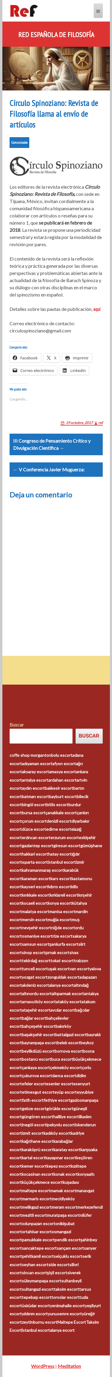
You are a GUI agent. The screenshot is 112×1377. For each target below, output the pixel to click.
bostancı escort (36, 1059)
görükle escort (59, 1108)
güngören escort (37, 1116)
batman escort (35, 796)
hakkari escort (35, 854)
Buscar (17, 724)
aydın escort (33, 788)
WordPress (42, 1366)
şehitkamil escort (38, 1256)
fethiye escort (57, 1100)
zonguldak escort (63, 977)
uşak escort (59, 968)
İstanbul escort (36, 1330)
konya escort (60, 903)
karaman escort (36, 878)
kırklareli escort (64, 895)
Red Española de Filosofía (56, 34)
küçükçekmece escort (42, 1182)
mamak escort (63, 1190)
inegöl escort (34, 1124)
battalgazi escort (71, 1034)
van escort (79, 968)
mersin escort (34, 919)
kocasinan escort (37, 1174)
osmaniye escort (37, 936)
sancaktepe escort (39, 1248)
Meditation (69, 1366)
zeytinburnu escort (39, 1322)
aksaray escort (35, 771)
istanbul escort (62, 862)
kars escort (60, 878)
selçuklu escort (68, 1256)
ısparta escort (35, 862)
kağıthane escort (38, 1141)
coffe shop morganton (30, 755)
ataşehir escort (36, 1010)
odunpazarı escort (38, 1223)
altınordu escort (37, 993)
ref (100, 422)
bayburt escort (63, 796)
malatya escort (35, 911)
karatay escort (66, 1149)
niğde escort (63, 927)
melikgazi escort (37, 1207)
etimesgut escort (38, 1092)
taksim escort (66, 1289)
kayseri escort (35, 886)
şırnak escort (57, 952)
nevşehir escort (36, 927)
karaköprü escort (37, 1149)
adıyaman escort (37, 763)
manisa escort (62, 911)
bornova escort (69, 1051)
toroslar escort (65, 1297)
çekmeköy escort (66, 1067)
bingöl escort (34, 804)
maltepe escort (36, 1190)
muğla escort (59, 919)
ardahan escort (62, 780)
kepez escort (59, 1166)
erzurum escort (64, 837)
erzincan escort (36, 837)
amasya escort (62, 771)
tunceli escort (35, 968)
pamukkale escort (38, 1239)
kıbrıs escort (59, 886)
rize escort (62, 936)
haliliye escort (66, 1116)
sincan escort (34, 1272)
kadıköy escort (57, 1133)
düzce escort (34, 829)
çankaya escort (36, 1067)
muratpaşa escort (63, 1215)
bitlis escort (57, 804)
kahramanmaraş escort (43, 870)
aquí (96, 309)
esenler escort (59, 1083)
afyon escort (64, 763)
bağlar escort (34, 1018)
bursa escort (33, 812)
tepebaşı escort (37, 1297)
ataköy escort (69, 1001)
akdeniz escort (35, 985)
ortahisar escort (37, 1231)
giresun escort (66, 845)
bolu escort (61, 755)
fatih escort (33, 1100)
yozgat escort (34, 977)
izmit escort (33, 1133)
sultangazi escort (38, 1289)
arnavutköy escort (39, 1001)
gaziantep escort (37, 845)
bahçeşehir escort (39, 1026)
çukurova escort (37, 1075)
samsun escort (35, 944)
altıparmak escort (68, 993)
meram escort (64, 1207)
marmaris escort (37, 1198)
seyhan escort (35, 1264)
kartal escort (33, 1157)
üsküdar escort (36, 1305)
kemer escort (34, 1166)
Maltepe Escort (71, 1322)
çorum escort (34, 821)
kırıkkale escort (36, 895)
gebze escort (34, 1108)
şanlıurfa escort (64, 944)
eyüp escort (65, 1092)
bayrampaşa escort (39, 1042)
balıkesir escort (59, 788)
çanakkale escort (61, 812)
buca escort (62, 1059)
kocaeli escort (35, 903)
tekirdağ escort (36, 960)
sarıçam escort (70, 1248)
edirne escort (58, 829)
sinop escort (33, 952)
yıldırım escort (35, 1313)
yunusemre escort (65, 1313)
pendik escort (67, 1239)
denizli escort (59, 821)
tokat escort (62, 960)
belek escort (68, 1042)
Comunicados (19, 142)
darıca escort (64, 1075)
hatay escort (60, 854)
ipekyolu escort (60, 1124)
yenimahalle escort (67, 1305)
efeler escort (34, 1083)
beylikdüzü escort (38, 1051)
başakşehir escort (39, 1034)
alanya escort (61, 985)
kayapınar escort (60, 1157)
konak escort (65, 1174)
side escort (58, 1264)
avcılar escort (62, 1010)
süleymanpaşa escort (42, 1280)
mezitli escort (34, 1215)
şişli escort (57, 1272)
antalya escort (35, 780)
